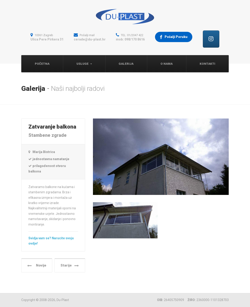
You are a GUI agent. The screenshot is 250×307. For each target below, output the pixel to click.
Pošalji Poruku (174, 37)
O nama (166, 63)
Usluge (82, 63)
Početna (42, 63)
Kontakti (207, 63)
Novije (36, 265)
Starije (69, 265)
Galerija (126, 63)
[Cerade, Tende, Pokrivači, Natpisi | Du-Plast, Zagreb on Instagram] (211, 39)
